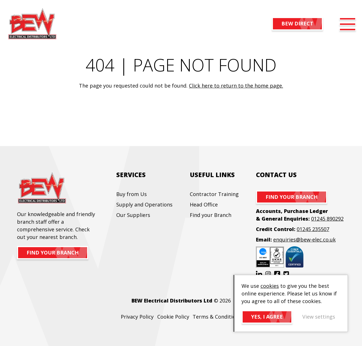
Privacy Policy (137, 316)
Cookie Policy (173, 316)
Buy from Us (131, 194)
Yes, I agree (267, 316)
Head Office (204, 204)
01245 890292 (327, 218)
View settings (318, 316)
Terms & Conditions (217, 316)
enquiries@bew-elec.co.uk (304, 239)
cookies (269, 285)
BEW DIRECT (297, 23)
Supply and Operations (144, 204)
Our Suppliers (133, 215)
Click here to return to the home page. (236, 85)
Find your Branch (210, 215)
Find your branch (53, 252)
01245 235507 (313, 229)
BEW (32, 24)
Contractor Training (214, 194)
